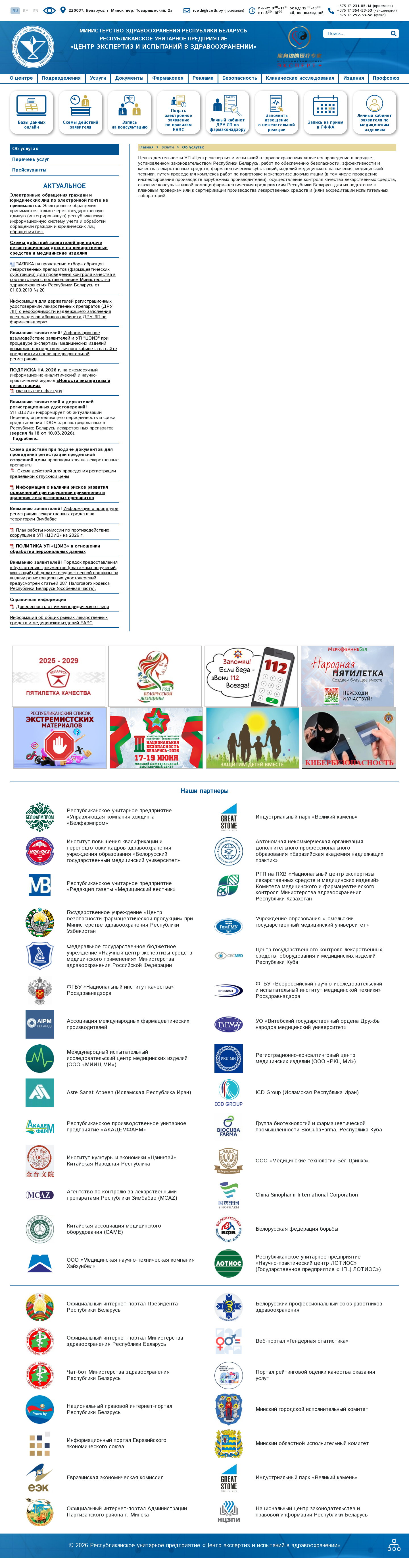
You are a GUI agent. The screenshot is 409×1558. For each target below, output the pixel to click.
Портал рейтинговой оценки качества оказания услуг (315, 1376)
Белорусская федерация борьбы (297, 1229)
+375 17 (365, 6)
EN (35, 11)
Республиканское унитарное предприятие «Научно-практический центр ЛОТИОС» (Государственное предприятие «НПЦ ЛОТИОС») (318, 1264)
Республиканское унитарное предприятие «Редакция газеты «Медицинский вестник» (121, 887)
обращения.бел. (27, 232)
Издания (353, 78)
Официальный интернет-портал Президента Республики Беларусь (122, 1308)
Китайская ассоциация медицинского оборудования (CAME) (114, 1230)
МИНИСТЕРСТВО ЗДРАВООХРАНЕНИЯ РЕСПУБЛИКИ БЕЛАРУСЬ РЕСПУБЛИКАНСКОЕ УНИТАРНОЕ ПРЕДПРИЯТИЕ (163, 40)
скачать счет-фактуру (39, 391)
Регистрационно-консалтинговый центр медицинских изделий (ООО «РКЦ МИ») (306, 1059)
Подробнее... (26, 439)
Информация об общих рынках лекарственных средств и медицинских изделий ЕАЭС (59, 621)
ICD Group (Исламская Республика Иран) (307, 1093)
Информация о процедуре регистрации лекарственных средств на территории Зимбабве (64, 514)
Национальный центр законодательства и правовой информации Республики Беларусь (312, 1512)
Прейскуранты (29, 170)
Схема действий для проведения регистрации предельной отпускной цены (63, 474)
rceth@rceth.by (218, 11)
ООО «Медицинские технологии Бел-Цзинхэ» (312, 1161)
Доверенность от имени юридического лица (62, 607)
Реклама (203, 78)
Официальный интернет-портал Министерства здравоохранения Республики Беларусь (125, 1342)
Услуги (98, 78)
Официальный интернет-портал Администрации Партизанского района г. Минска (127, 1512)
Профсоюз (386, 78)
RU (15, 11)
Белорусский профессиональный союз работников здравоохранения (319, 1308)
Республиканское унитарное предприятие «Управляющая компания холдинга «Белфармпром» (119, 817)
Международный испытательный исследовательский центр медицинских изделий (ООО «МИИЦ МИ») (127, 1059)
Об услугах (25, 149)
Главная (146, 147)
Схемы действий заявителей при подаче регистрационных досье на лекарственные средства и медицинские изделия (59, 248)
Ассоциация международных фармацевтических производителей (128, 1025)
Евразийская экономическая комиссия (115, 1478)
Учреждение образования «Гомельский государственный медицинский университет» (312, 922)
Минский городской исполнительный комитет (312, 1410)
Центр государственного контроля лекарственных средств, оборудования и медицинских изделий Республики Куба (319, 957)
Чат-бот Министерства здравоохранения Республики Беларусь (118, 1376)
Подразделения (61, 78)
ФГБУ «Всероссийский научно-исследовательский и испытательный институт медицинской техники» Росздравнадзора (319, 991)
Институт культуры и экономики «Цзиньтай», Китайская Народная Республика (122, 1161)
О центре (21, 78)
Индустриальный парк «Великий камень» (306, 817)
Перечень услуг (30, 159)
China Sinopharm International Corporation (307, 1195)
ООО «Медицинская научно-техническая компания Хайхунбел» (131, 1264)
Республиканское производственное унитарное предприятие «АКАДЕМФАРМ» (126, 1127)
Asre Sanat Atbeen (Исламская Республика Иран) (129, 1093)
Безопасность (239, 78)
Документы (129, 78)
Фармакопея (167, 78)
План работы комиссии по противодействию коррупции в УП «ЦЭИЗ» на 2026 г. (59, 533)
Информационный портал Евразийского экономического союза (116, 1444)
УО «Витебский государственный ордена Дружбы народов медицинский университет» (318, 1025)
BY (25, 11)
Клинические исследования (300, 78)
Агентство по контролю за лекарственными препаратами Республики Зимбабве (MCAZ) (122, 1195)
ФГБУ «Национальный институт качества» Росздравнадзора (120, 991)
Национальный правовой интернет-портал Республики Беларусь (119, 1410)
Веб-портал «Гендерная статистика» (302, 1342)
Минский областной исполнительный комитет (312, 1444)
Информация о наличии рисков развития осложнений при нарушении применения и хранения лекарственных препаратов (59, 493)
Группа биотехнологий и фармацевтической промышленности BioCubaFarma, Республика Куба (319, 1127)
